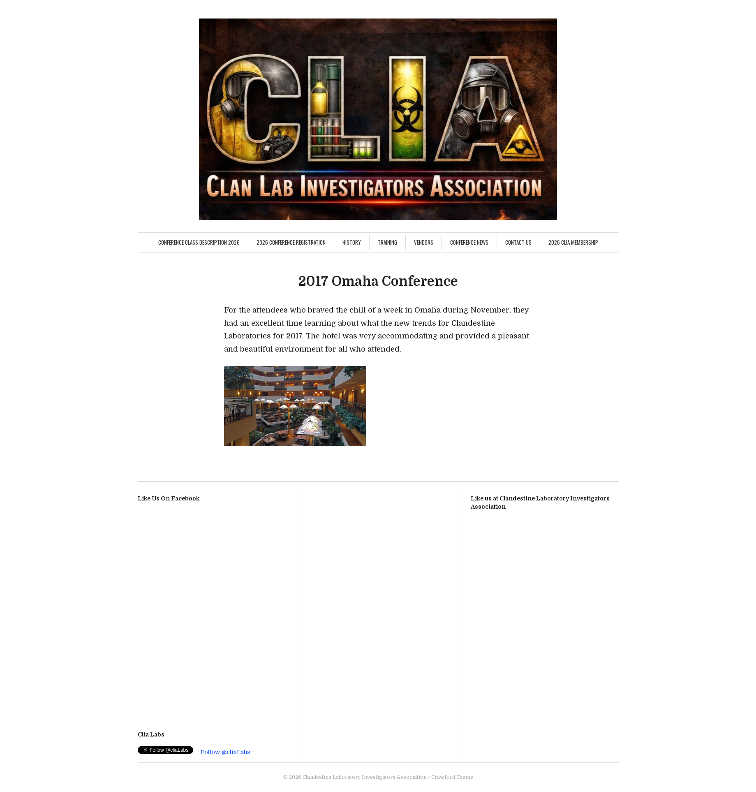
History (351, 242)
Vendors (423, 242)
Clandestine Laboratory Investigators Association (365, 777)
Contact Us (518, 242)
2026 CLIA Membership (573, 242)
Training (387, 242)
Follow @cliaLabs (225, 752)
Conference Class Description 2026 (199, 242)
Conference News (469, 242)
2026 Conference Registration (291, 242)
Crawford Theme (452, 777)
